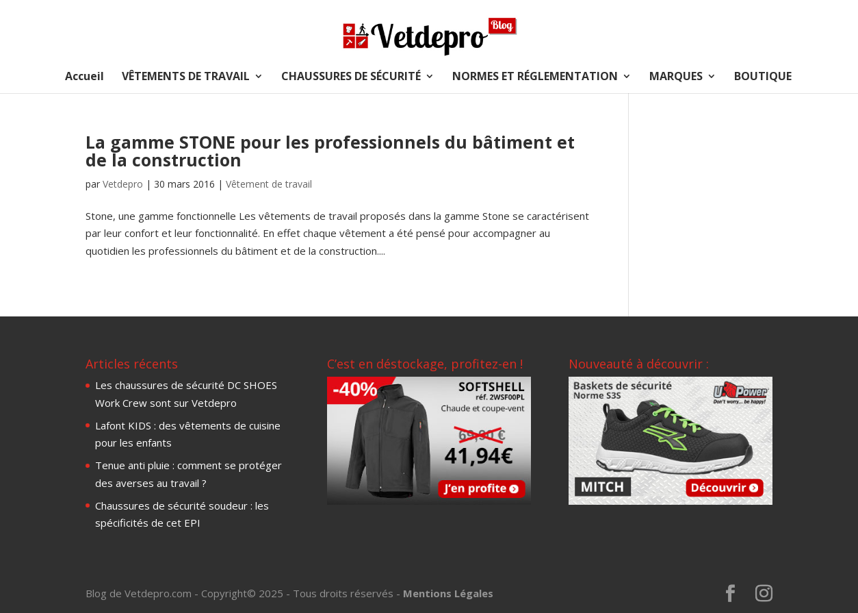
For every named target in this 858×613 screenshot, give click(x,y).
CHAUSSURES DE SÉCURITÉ (351, 77)
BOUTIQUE (763, 77)
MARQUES (676, 77)
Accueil (84, 77)
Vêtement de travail (269, 183)
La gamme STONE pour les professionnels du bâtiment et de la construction (330, 150)
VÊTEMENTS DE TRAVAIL (186, 77)
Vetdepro (123, 183)
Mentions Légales (448, 593)
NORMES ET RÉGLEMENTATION (535, 77)
